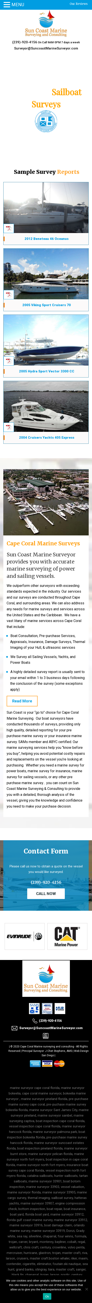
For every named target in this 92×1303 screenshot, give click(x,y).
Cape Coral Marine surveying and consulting (47, 1046)
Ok (47, 1296)
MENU (18, 4)
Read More (22, 701)
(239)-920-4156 (24, 42)
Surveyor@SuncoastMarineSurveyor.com (46, 48)
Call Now (46, 893)
